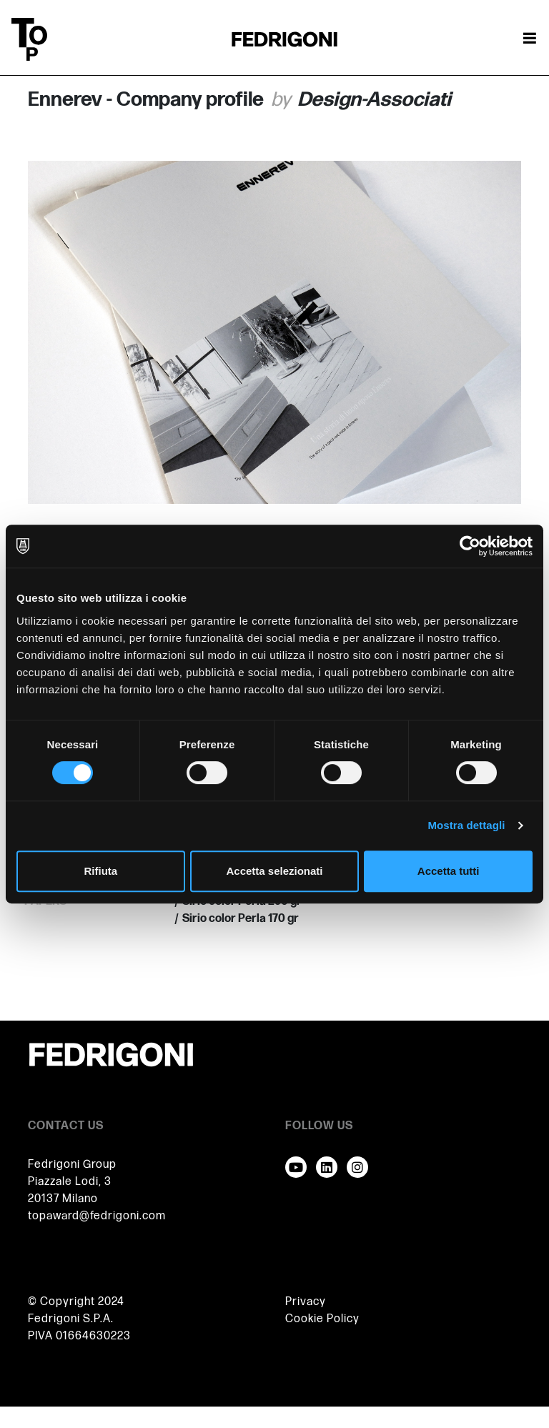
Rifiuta (100, 871)
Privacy (305, 1302)
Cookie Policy (322, 1319)
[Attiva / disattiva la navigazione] (530, 39)
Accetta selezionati (274, 871)
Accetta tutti (448, 871)
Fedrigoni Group (72, 1164)
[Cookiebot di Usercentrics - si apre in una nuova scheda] (470, 546)
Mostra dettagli (466, 825)
